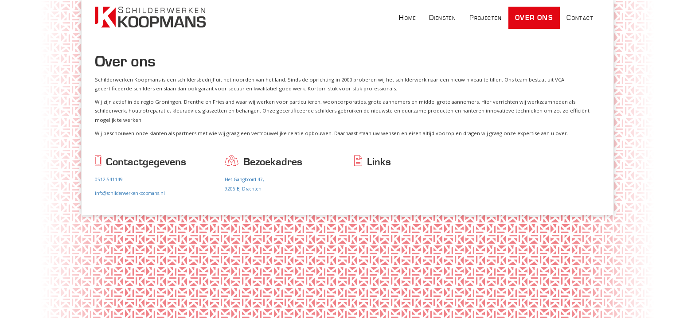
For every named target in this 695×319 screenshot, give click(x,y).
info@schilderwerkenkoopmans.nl (130, 193)
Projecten (485, 18)
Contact (579, 18)
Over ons (534, 18)
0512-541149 (109, 179)
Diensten (442, 18)
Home (407, 18)
